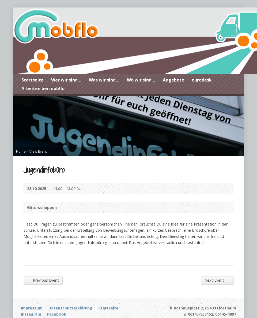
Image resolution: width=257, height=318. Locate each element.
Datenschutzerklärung (70, 308)
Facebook (56, 314)
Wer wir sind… (66, 80)
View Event (38, 151)
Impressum (32, 308)
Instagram (31, 314)
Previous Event (43, 280)
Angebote (173, 80)
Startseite (32, 80)
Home (21, 151)
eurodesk (202, 80)
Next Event (217, 280)
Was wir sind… (104, 80)
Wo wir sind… (141, 80)
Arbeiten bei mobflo (43, 88)
